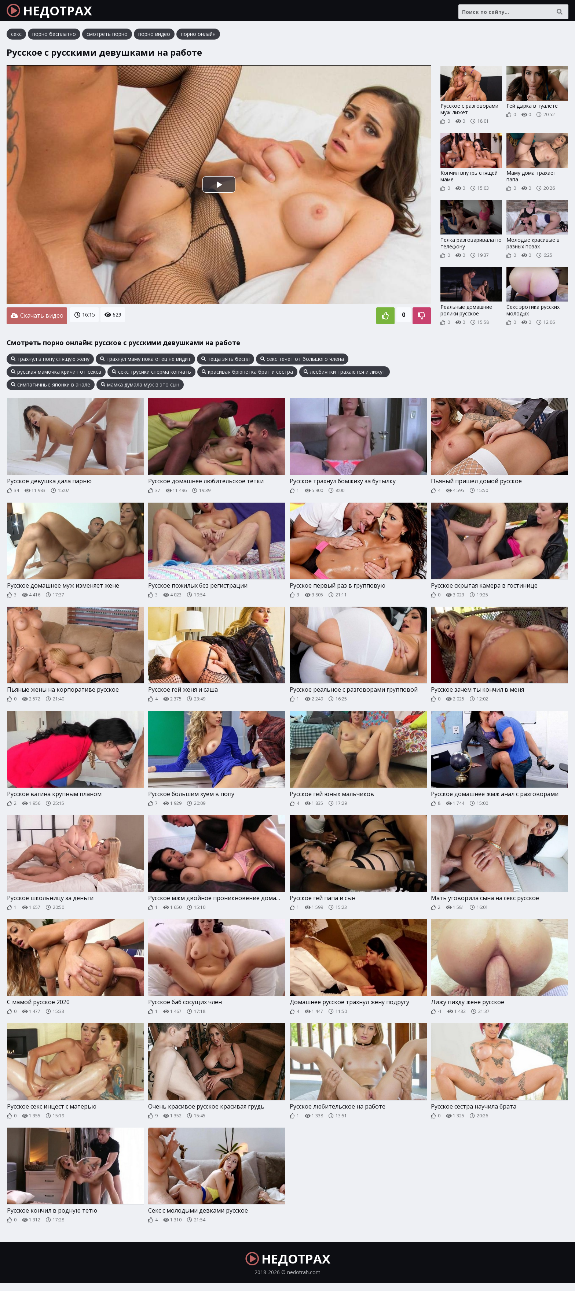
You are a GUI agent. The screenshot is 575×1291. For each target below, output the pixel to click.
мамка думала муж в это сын (140, 386)
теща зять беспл (225, 361)
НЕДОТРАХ (56, 12)
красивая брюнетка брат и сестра (247, 374)
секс (16, 38)
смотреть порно (107, 38)
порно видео (154, 38)
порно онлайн (198, 38)
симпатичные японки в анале (50, 386)
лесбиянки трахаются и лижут (344, 374)
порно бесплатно (54, 38)
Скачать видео (36, 319)
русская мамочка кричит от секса (56, 374)
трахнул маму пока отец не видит (145, 361)
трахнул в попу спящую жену (50, 361)
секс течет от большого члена (302, 361)
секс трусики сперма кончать (151, 374)
